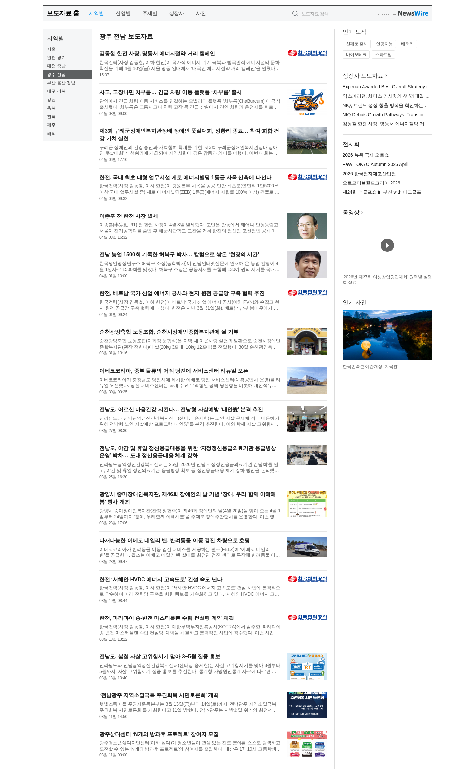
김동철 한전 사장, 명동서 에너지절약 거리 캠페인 (157, 53)
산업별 (123, 13)
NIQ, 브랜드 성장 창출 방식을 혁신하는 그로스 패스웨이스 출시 (408, 105)
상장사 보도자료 (363, 76)
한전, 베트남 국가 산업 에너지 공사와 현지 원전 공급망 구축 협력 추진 (182, 293)
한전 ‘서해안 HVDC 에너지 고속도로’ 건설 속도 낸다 (160, 579)
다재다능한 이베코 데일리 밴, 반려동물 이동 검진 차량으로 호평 (174, 540)
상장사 (176, 13)
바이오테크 (356, 54)
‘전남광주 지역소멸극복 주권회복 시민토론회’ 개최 (159, 695)
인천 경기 (56, 57)
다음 (427, 335)
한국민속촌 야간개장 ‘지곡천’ (370, 366)
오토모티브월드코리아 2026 (371, 182)
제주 (51, 124)
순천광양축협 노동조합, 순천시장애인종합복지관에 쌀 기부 (168, 332)
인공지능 (384, 43)
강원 (51, 99)
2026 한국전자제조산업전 (369, 173)
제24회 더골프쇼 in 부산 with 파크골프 (382, 192)
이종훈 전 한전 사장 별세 (128, 216)
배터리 (407, 43)
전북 (51, 116)
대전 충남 (56, 65)
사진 (201, 13)
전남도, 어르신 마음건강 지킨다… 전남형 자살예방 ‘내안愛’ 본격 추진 (181, 409)
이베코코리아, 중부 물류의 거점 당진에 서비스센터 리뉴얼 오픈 (173, 371)
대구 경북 (56, 91)
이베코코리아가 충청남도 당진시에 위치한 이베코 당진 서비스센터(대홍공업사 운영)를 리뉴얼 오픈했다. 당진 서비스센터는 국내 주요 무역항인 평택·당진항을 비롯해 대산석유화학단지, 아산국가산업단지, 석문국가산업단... (189, 382)
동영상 (351, 212)
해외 (51, 133)
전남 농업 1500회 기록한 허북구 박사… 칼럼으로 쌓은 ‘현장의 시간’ (179, 254)
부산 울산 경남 (61, 82)
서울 (51, 49)
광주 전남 (56, 74)
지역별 (96, 13)
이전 (348, 335)
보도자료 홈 (63, 13)
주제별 (149, 13)
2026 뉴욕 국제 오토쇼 (366, 155)
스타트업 (383, 54)
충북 (51, 108)
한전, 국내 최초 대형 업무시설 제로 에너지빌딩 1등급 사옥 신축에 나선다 (185, 177)
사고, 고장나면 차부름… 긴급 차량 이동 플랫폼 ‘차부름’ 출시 (170, 92)
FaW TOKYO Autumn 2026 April (375, 164)
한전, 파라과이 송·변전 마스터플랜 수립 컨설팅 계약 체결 (166, 618)
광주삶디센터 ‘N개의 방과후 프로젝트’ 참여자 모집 (159, 734)
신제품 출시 (357, 43)
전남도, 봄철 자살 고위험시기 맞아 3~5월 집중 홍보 (159, 656)
